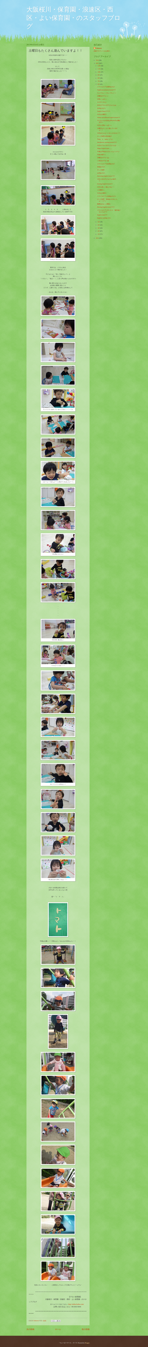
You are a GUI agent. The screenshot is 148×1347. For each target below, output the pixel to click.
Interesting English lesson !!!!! (106, 176)
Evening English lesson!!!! (105, 184)
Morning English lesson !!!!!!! (105, 207)
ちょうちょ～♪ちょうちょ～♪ (106, 93)
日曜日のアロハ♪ (102, 96)
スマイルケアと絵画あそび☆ (106, 196)
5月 (99, 222)
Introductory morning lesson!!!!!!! (107, 142)
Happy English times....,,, (104, 148)
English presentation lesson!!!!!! (106, 90)
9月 (99, 75)
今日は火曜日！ (102, 114)
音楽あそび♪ (101, 167)
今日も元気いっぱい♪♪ (104, 125)
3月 (99, 228)
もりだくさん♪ (102, 102)
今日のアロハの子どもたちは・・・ (108, 145)
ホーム (58, 1329)
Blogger (87, 1343)
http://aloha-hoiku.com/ (76, 1304)
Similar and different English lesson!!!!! (108, 117)
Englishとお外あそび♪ (104, 218)
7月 (99, 81)
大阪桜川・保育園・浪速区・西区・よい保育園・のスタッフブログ (73, 18)
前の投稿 (86, 1329)
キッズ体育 (100, 170)
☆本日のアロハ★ (103, 161)
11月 (99, 69)
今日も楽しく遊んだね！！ (106, 187)
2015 (97, 63)
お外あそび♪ (101, 173)
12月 (99, 66)
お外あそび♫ (101, 108)
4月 (99, 225)
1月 (99, 234)
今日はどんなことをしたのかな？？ (108, 133)
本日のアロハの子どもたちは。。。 (108, 105)
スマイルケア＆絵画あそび (106, 164)
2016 (97, 60)
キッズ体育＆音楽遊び (104, 136)
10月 (99, 72)
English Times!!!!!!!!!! (103, 111)
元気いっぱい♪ (102, 99)
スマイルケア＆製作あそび (106, 87)
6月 (99, 84)
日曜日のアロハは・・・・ (106, 157)
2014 (97, 238)
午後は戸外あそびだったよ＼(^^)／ (108, 151)
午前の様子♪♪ (101, 154)
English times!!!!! (102, 215)
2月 (99, 231)
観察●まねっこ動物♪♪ (104, 204)
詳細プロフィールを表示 (102, 51)
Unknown (99, 48)
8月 (99, 78)
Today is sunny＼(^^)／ (105, 139)
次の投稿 (30, 1329)
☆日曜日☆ (100, 190)
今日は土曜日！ (102, 193)
